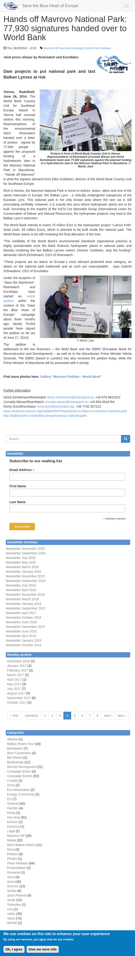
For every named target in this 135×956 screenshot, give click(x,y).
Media (11, 840)
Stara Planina (16, 895)
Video (11, 914)
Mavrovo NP (51, 48)
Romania (13, 872)
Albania (12, 739)
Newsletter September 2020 (26, 553)
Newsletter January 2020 (23, 571)
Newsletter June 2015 (21, 631)
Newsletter (13, 608)
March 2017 (15, 675)
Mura (10, 849)
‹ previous (31, 715)
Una (10, 909)
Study (11, 900)
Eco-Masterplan (18, 790)
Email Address (21, 470)
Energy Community (20, 794)
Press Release (102, 48)
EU (9, 799)
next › (108, 715)
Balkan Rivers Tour (20, 744)
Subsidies (14, 904)
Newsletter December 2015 (25, 627)
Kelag (11, 813)
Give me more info (43, 951)
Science (13, 886)
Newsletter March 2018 (22, 599)
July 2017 (14, 689)
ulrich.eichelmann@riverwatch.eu (70, 397)
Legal (11, 831)
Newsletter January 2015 (23, 640)
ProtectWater (16, 868)
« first (14, 715)
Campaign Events (82, 48)
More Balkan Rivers (21, 845)
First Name (17, 486)
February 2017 (17, 670)
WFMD (12, 923)
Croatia (12, 780)
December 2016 (18, 661)
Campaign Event (19, 771)
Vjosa (11, 918)
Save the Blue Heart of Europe (50, 5)
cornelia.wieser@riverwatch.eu (66, 402)
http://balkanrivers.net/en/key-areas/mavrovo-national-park (45, 415)
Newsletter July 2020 (21, 558)
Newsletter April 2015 (21, 636)
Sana (11, 877)
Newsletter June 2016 (21, 622)
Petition (12, 854)
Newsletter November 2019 (25, 576)
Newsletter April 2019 (21, 590)
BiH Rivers (14, 757)
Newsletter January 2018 (23, 604)
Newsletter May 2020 (21, 562)
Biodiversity (15, 762)
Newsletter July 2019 (21, 585)
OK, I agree (14, 951)
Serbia (11, 891)
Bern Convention (19, 753)
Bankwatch (15, 748)
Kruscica (13, 826)
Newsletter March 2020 (22, 567)
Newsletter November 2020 (25, 548)
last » (121, 715)
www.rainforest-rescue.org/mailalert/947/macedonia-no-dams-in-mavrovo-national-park (65, 411)
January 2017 (17, 666)
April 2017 (14, 679)
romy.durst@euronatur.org (55, 406)
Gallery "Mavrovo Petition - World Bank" (70, 376)
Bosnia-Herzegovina (21, 767)
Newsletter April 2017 (21, 613)
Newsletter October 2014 (23, 645)
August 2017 (16, 693)
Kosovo (12, 822)
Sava (10, 881)
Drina (11, 785)
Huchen (12, 808)
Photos (12, 858)
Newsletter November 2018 (25, 594)
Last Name (17, 502)
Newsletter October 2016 (23, 617)
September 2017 (33, 608)
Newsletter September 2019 (26, 581)
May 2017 (14, 684)
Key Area (64, 48)
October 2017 (17, 702)
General (13, 803)
